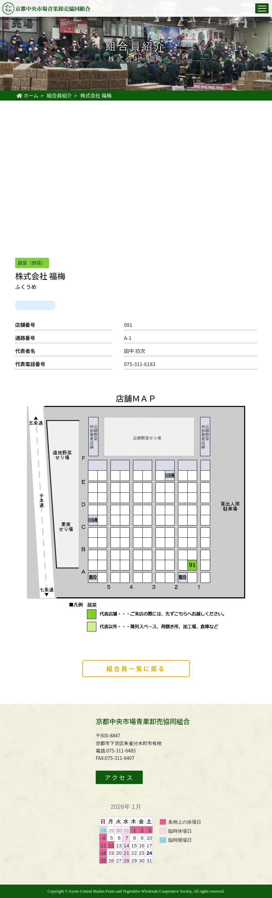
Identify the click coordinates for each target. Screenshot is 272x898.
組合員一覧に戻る (136, 668)
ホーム (27, 95)
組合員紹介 (59, 95)
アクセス (119, 777)
